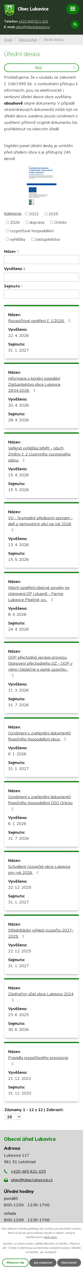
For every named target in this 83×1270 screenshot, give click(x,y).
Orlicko (60, 222)
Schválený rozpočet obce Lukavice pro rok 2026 (39, 869)
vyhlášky (17, 239)
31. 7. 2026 (18, 704)
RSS (55, 67)
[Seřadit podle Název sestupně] (18, 252)
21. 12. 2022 (19, 1078)
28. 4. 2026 (18, 419)
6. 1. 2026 (17, 753)
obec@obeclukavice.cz (32, 1179)
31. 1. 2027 (18, 350)
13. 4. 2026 (18, 544)
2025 (53, 213)
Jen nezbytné (43, 1262)
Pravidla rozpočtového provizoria (38, 1060)
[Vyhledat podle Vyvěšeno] (41, 277)
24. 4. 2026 (18, 629)
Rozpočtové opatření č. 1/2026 (40, 320)
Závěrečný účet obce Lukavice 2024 (40, 996)
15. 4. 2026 (18, 474)
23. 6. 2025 (18, 1014)
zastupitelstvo (47, 239)
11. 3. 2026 (18, 690)
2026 (15, 222)
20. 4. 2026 (18, 405)
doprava (36, 222)
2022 (34, 213)
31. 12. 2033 (19, 1093)
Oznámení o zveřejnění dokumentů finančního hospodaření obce (39, 736)
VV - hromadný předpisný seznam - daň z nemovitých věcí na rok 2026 (40, 523)
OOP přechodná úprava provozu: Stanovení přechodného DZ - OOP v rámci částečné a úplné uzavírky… (40, 666)
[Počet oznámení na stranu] (13, 1117)
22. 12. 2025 (19, 887)
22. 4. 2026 (18, 335)
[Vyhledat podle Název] (41, 259)
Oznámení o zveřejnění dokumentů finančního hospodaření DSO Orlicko (40, 802)
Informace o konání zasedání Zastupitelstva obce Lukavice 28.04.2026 (34, 384)
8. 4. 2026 (17, 614)
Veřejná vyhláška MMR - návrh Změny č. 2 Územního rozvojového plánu (39, 454)
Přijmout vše (15, 1262)
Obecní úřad (27, 40)
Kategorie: (13, 213)
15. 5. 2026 (18, 489)
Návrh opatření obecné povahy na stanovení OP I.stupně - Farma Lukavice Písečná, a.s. (38, 593)
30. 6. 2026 (18, 1029)
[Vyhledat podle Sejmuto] (41, 294)
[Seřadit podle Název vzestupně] (18, 250)
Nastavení (69, 1262)
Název (10, 251)
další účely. (50, 1237)
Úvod (8, 40)
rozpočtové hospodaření (32, 230)
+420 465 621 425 (28, 1171)
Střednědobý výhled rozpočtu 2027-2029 (40, 933)
